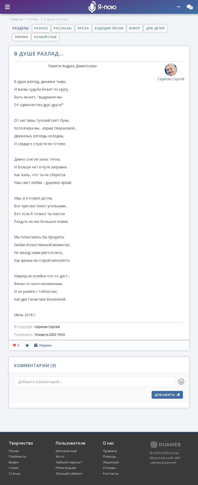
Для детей (155, 28)
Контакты (111, 473)
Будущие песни (109, 28)
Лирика (21, 37)
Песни (14, 451)
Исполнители (66, 451)
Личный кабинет (69, 473)
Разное (41, 28)
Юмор (134, 28)
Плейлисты (17, 456)
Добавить (167, 395)
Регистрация (66, 467)
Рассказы (63, 28)
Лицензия (111, 462)
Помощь (109, 456)
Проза (83, 28)
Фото (60, 456)
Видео (14, 462)
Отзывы (109, 467)
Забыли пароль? (69, 462)
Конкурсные (45, 37)
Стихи (33, 19)
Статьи (14, 473)
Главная (16, 19)
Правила (110, 451)
